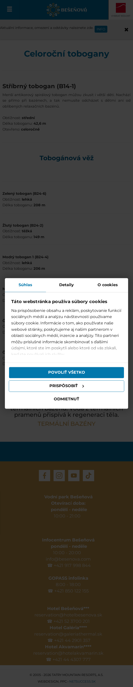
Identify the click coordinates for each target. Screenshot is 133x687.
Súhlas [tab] (25, 284)
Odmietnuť (66, 399)
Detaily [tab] (66, 284)
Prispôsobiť (66, 386)
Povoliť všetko (66, 372)
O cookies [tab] (108, 284)
